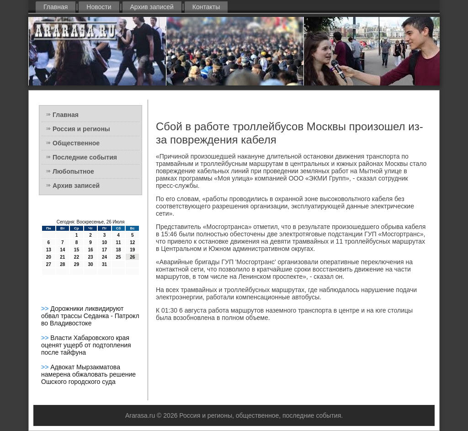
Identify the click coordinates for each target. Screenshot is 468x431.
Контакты (206, 7)
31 (104, 264)
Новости (98, 7)
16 (90, 249)
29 (76, 264)
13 (48, 249)
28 (62, 264)
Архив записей (152, 7)
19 (132, 249)
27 (48, 264)
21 (62, 257)
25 (118, 257)
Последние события (85, 157)
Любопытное (73, 171)
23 (90, 257)
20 (48, 257)
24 (104, 257)
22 (76, 257)
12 (132, 242)
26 (132, 257)
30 (90, 264)
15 (76, 249)
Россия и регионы (81, 129)
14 (62, 249)
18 (118, 249)
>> (45, 308)
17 (104, 249)
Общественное (76, 143)
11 (118, 242)
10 (104, 242)
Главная (55, 7)
